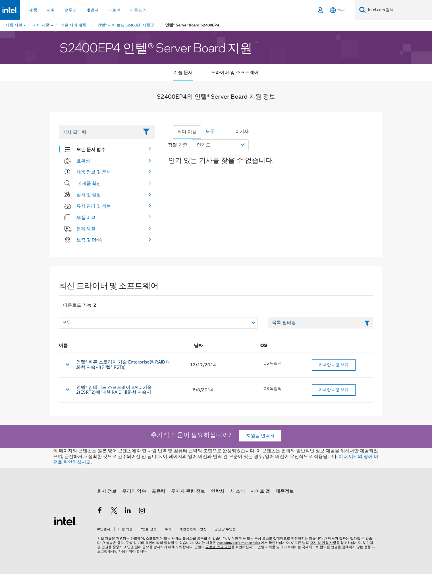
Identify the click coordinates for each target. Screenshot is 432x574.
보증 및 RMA (89, 240)
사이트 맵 (260, 491)
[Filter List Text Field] (99, 132)
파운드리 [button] (138, 10)
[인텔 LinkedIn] (128, 511)
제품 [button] (33, 10)
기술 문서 (183, 72)
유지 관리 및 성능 (93, 206)
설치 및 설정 (88, 194)
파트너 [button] (114, 10)
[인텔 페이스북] (100, 511)
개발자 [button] (92, 10)
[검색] (362, 9)
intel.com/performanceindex (238, 542)
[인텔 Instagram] (142, 511)
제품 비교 (85, 217)
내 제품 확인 (88, 183)
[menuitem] (41, 25)
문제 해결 (85, 229)
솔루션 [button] (70, 10)
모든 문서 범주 (90, 149)
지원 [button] (51, 10)
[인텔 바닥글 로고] (65, 521)
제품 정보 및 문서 (93, 172)
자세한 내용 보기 (333, 364)
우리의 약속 (134, 491)
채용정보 (285, 491)
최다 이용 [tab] (187, 132)
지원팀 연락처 (260, 436)
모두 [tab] (210, 131)
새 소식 (237, 491)
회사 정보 (107, 491)
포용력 (158, 491)
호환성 (83, 161)
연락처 (218, 491)
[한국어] (338, 10)
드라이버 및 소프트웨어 (235, 72)
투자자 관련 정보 (188, 491)
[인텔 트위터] (114, 511)
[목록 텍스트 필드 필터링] (320, 323)
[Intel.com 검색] (399, 10)
